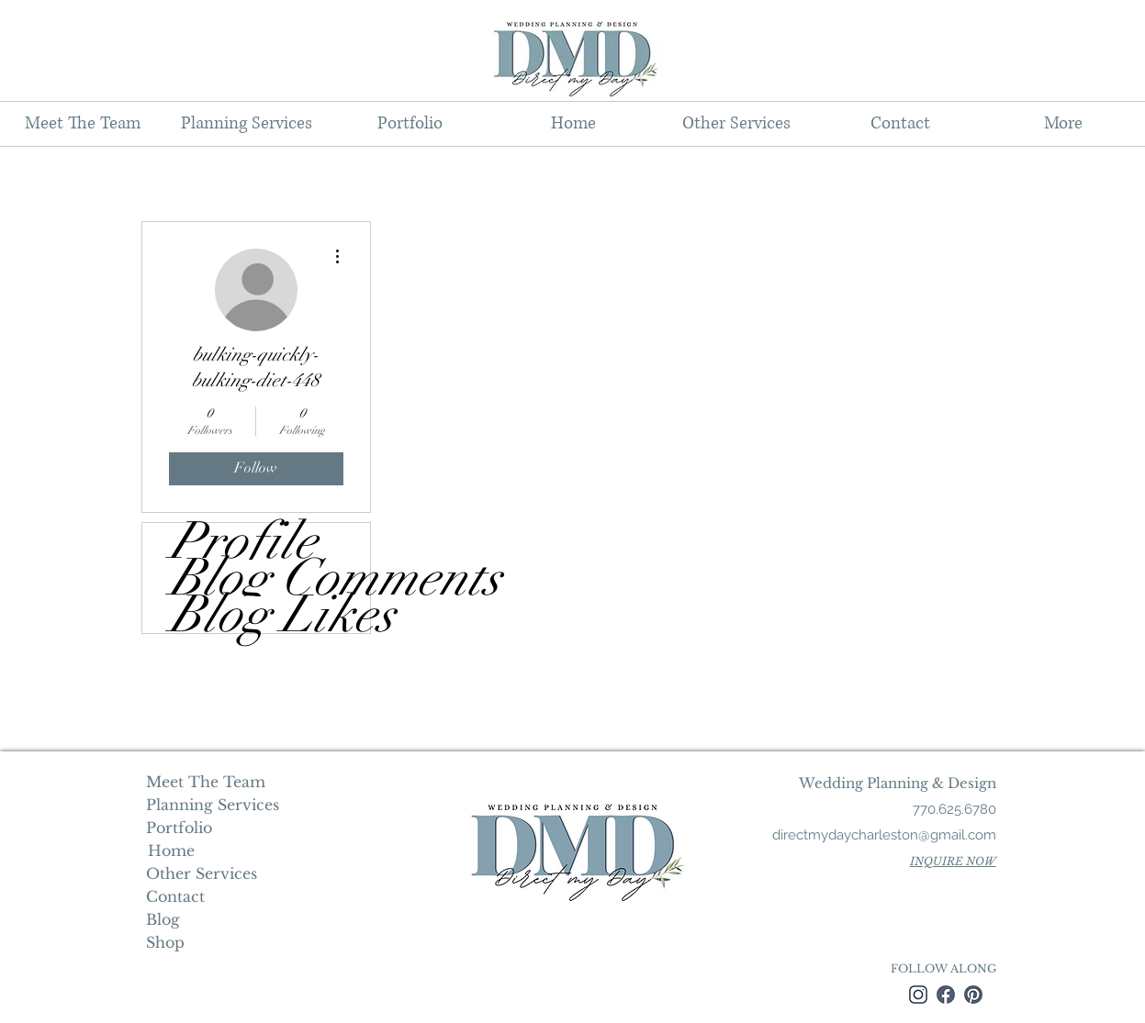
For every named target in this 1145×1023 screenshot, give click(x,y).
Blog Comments (270, 578)
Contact (175, 896)
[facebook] (946, 994)
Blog (163, 919)
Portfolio (179, 827)
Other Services (201, 873)
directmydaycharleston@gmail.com (884, 835)
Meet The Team (205, 782)
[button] (246, 124)
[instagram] (918, 994)
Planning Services (210, 804)
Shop (165, 942)
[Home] (171, 850)
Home (169, 850)
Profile (243, 541)
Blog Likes (270, 614)
